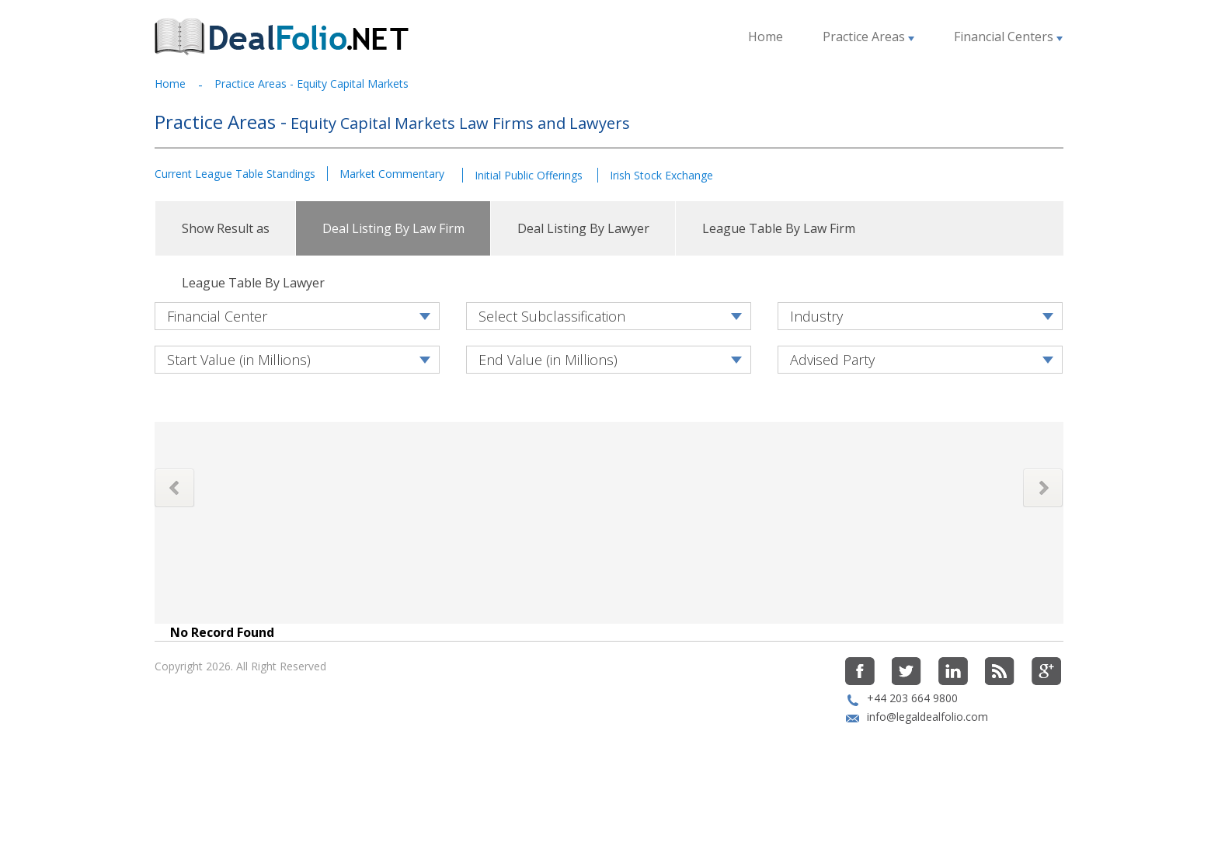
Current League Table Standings (235, 173)
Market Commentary (391, 173)
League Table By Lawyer (253, 282)
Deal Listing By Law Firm (393, 228)
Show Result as (226, 228)
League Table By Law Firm (778, 228)
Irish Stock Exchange (661, 175)
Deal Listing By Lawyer (583, 228)
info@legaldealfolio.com (927, 768)
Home (765, 36)
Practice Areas (868, 36)
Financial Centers (1008, 36)
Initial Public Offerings (530, 175)
